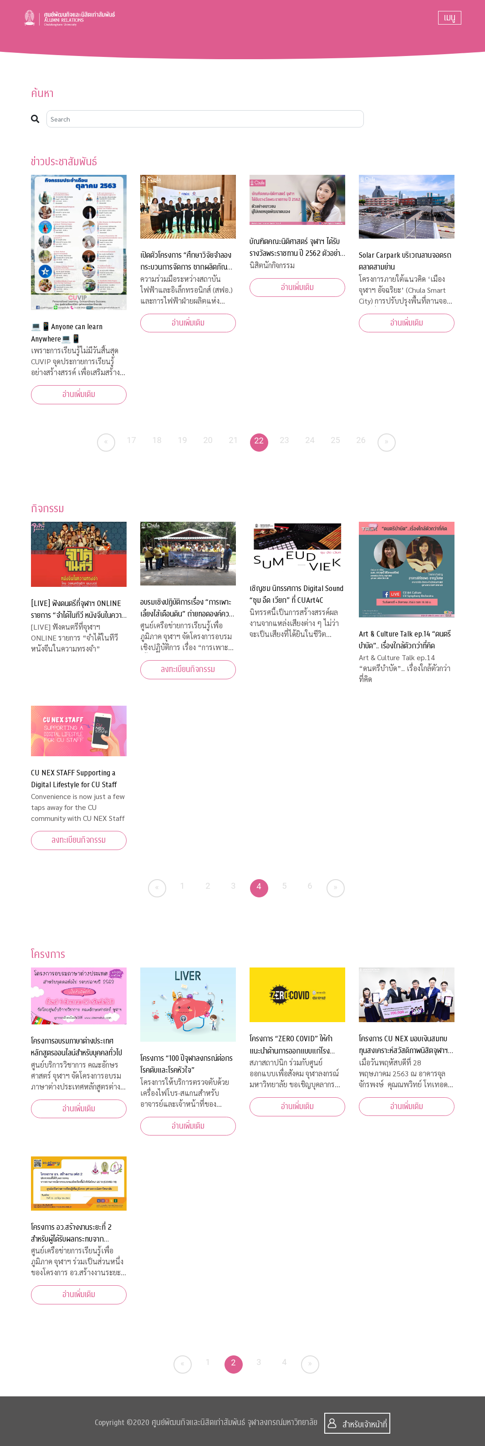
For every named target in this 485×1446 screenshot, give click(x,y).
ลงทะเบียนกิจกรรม (188, 669)
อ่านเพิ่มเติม (78, 394)
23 (284, 440)
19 (182, 440)
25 (335, 440)
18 (157, 440)
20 (208, 440)
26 (361, 440)
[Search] (205, 118)
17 (131, 440)
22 (259, 440)
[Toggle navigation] (449, 18)
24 (310, 440)
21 (233, 440)
